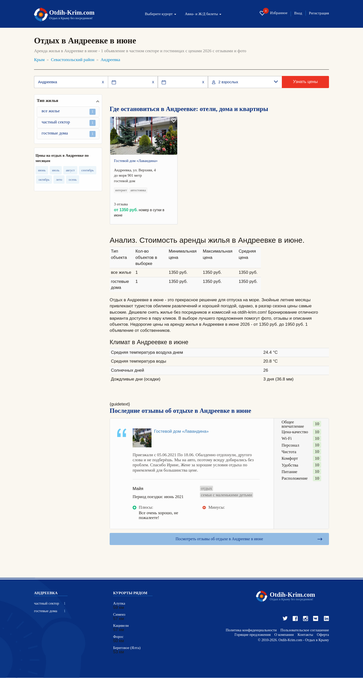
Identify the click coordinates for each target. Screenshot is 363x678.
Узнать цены (305, 81)
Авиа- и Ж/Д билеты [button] (203, 14)
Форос (118, 637)
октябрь (44, 179)
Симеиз (119, 614)
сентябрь (87, 170)
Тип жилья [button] (47, 100)
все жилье (69, 112)
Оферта (323, 635)
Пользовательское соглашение (305, 630)
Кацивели (121, 626)
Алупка (119, 603)
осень (72, 179)
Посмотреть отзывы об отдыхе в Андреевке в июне (219, 539)
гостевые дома (69, 134)
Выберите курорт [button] (160, 14)
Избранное (273, 13)
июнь (42, 170)
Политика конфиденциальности (251, 630)
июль (55, 170)
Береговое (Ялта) (127, 648)
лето (59, 179)
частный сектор (69, 123)
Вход (298, 13)
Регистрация (319, 13)
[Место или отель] (71, 82)
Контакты (305, 635)
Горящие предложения (252, 635)
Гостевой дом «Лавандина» (136, 161)
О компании (284, 635)
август (70, 170)
